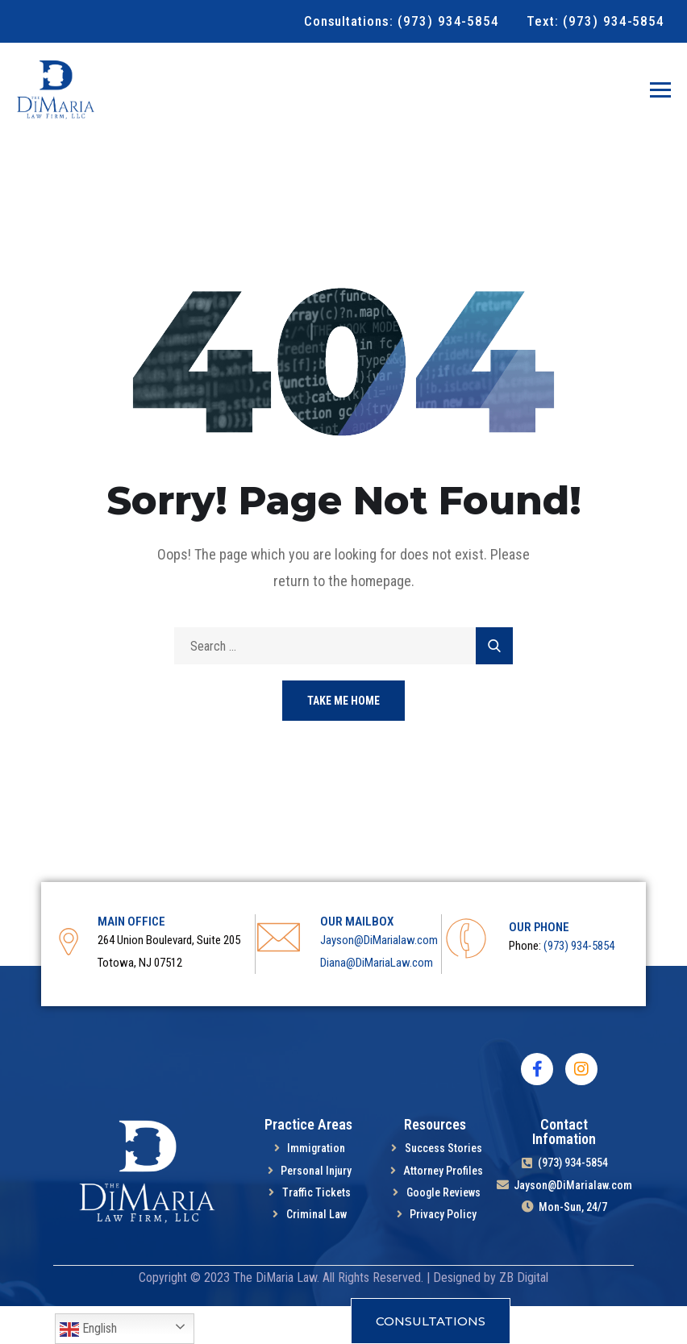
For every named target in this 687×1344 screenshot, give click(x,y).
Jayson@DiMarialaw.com (379, 978)
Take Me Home (343, 738)
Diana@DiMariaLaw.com (376, 1000)
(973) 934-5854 (578, 983)
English (88, 1329)
